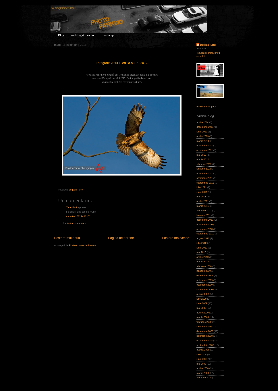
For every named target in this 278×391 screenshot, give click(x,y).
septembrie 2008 (205, 345)
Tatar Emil (71, 207)
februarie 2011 (204, 210)
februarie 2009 (204, 322)
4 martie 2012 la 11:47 (78, 216)
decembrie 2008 (204, 331)
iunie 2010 (201, 247)
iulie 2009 (201, 298)
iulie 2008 (201, 354)
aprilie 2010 (202, 257)
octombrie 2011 (204, 178)
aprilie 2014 (202, 122)
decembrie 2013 (204, 127)
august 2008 (202, 349)
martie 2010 (202, 261)
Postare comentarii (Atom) (82, 245)
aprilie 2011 (202, 201)
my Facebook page (206, 106)
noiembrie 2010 (204, 224)
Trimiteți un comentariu (74, 223)
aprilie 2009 (202, 312)
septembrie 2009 (205, 289)
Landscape (108, 35)
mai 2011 (201, 196)
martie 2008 (202, 373)
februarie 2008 (204, 377)
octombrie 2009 (204, 284)
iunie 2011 (201, 192)
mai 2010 (201, 252)
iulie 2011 (201, 187)
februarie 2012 (204, 164)
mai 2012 (201, 154)
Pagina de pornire (121, 238)
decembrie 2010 (204, 219)
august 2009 (202, 294)
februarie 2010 (204, 266)
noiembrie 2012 (204, 145)
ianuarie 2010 (203, 270)
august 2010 (202, 238)
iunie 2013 (201, 131)
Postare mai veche (175, 238)
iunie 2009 (201, 303)
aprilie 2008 (202, 368)
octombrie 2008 (204, 340)
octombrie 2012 (204, 150)
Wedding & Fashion (82, 35)
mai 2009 (201, 308)
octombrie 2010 (204, 229)
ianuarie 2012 (203, 168)
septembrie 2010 (205, 233)
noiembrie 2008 (204, 335)
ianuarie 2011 (203, 215)
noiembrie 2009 (204, 280)
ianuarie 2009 (203, 326)
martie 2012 (202, 159)
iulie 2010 (201, 243)
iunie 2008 (201, 359)
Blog (61, 35)
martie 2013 (202, 141)
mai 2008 (201, 363)
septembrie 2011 (205, 182)
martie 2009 (202, 317)
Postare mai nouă (67, 238)
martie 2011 (202, 206)
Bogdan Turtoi (208, 44)
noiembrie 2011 (204, 173)
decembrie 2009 (204, 275)
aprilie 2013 (202, 136)
